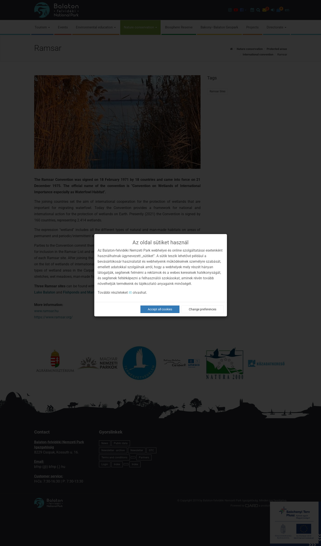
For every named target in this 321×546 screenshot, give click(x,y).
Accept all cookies (160, 309)
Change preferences (202, 309)
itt (130, 292)
